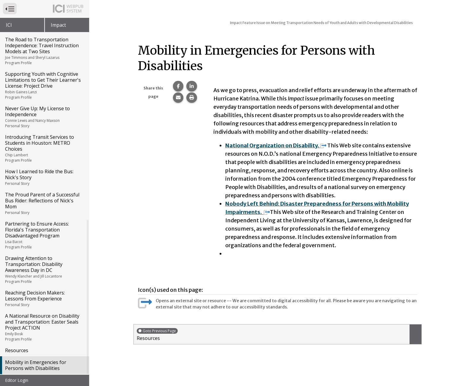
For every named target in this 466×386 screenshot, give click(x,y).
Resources (16, 350)
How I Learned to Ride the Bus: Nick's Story (44, 177)
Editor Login (16, 380)
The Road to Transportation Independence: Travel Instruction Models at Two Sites (44, 50)
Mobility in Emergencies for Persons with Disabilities (35, 365)
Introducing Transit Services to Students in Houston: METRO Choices (44, 148)
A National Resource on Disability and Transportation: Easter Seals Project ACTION (44, 327)
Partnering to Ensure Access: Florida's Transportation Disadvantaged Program (44, 235)
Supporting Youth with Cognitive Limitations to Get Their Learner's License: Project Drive (44, 85)
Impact (58, 25)
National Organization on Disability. (275, 145)
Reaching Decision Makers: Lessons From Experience (44, 298)
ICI (9, 25)
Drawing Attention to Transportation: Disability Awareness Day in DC (44, 269)
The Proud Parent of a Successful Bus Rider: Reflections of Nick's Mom (44, 203)
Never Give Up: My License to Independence (44, 116)
